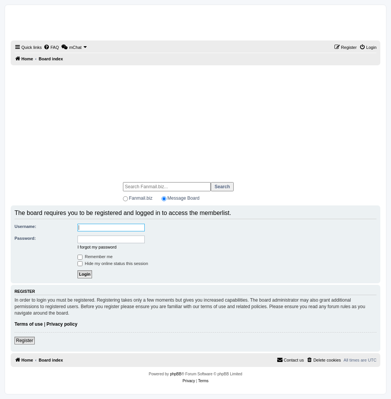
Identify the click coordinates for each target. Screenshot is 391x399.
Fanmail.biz (140, 198)
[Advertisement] (195, 120)
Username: (25, 226)
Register (24, 340)
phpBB (175, 374)
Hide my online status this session (113, 263)
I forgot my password (97, 247)
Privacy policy (62, 324)
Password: (25, 238)
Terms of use (29, 324)
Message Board (183, 198)
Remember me (95, 256)
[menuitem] (51, 47)
